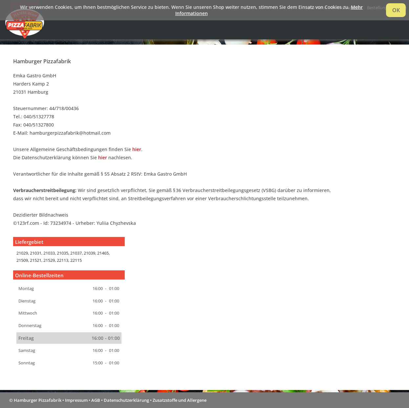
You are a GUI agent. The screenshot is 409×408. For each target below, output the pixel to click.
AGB (95, 400)
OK (396, 10)
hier (136, 149)
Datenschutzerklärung (126, 400)
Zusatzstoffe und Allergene (179, 400)
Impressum (76, 400)
